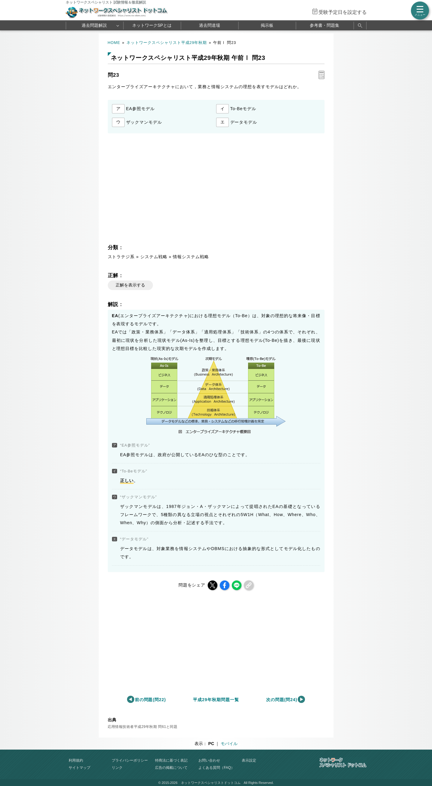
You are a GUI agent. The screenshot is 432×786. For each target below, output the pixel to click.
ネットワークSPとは (152, 25)
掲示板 (267, 25)
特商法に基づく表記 (171, 760)
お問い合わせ (209, 760)
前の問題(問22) (150, 699)
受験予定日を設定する (343, 12)
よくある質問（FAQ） (216, 768)
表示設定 (249, 760)
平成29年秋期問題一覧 (216, 699)
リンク (117, 768)
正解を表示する (130, 285)
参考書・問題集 (324, 25)
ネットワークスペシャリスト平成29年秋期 (166, 43)
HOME (114, 43)
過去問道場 (209, 25)
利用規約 (76, 760)
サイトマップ (79, 768)
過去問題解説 (94, 25)
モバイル (229, 743)
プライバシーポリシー (130, 760)
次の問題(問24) (281, 699)
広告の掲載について (171, 768)
